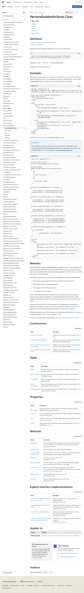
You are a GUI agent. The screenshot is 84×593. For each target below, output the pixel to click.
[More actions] (80, 12)
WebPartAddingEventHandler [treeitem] (10, 219)
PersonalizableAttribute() (37, 335)
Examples (33, 26)
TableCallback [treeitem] (6, 192)
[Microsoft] (3, 2)
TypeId (32, 423)
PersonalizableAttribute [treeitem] (11, 128)
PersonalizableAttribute (70, 77)
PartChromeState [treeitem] (7, 120)
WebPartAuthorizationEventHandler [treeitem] (12, 224)
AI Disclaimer (5, 585)
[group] (56, 111)
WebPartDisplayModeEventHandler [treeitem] (12, 268)
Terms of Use (60, 585)
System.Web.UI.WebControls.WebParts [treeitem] (13, 22)
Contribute (29, 585)
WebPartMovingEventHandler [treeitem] (10, 290)
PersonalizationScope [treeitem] (8, 152)
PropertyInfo (58, 453)
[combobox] (14, 16)
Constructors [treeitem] (8, 130)
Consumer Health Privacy (47, 585)
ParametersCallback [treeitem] (8, 116)
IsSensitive (33, 413)
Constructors (34, 30)
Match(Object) (34, 467)
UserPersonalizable (35, 389)
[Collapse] (24, 12)
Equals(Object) (34, 443)
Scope (32, 418)
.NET (36, 12)
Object (39, 63)
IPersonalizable (46, 314)
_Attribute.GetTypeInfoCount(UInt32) (40, 512)
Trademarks (69, 585)
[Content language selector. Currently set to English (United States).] (9, 581)
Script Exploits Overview (65, 150)
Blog (22, 585)
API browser (41, 12)
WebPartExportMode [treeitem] (8, 275)
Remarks (33, 28)
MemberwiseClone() (36, 474)
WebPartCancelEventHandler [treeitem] (10, 229)
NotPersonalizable (35, 374)
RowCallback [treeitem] (6, 179)
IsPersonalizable (50, 471)
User (80, 389)
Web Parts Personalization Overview (68, 318)
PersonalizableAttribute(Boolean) (39, 340)
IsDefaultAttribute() (35, 462)
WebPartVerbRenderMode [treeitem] (9, 312)
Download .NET (77, 6)
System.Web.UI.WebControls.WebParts (46, 42)
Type (49, 457)
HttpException (76, 306)
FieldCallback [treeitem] (6, 76)
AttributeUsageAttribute (43, 67)
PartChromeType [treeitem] (7, 123)
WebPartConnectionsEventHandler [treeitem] (12, 248)
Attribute (45, 63)
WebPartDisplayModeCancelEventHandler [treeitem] (13, 260)
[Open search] (76, 2)
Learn (31, 12)
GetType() (33, 457)
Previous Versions (15, 585)
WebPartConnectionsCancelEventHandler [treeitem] (13, 243)
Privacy (36, 585)
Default (32, 369)
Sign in (80, 2)
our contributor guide (39, 556)
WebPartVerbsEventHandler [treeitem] (10, 317)
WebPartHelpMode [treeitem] (8, 278)
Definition (33, 24)
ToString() (33, 479)
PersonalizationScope (49, 418)
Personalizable (34, 379)
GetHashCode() (34, 449)
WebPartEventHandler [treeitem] (8, 273)
